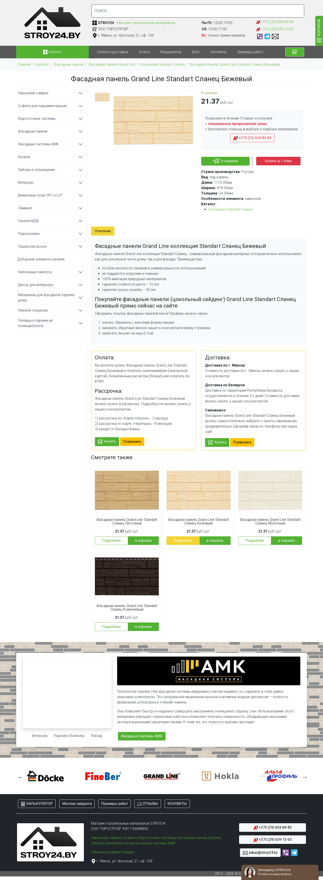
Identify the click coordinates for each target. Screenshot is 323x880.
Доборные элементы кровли (40, 259)
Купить (107, 442)
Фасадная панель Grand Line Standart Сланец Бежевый (235, 64)
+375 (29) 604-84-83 (275, 22)
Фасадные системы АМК (38, 144)
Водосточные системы (36, 118)
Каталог (42, 64)
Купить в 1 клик (278, 161)
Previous (19, 776)
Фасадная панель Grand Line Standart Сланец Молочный (270, 521)
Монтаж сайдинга (77, 803)
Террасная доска (32, 246)
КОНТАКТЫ (177, 803)
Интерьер (25, 182)
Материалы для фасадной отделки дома (46, 297)
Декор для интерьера (35, 285)
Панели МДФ (28, 221)
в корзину (143, 540)
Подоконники (28, 233)
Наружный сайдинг (33, 93)
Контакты (219, 52)
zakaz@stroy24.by (260, 852)
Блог (196, 52)
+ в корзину (225, 161)
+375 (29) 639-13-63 (275, 29)
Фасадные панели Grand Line (111, 64)
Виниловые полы (119, 843)
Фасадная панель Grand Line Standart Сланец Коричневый (126, 607)
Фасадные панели (68, 64)
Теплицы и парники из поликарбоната (35, 323)
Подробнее (111, 540)
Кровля (24, 157)
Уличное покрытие (33, 310)
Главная (24, 64)
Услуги (144, 52)
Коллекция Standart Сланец (162, 64)
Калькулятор (170, 52)
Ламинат (25, 208)
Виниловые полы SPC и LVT (40, 195)
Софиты (130, 838)
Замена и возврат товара (112, 852)
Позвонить (132, 441)
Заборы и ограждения (36, 170)
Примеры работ (250, 52)
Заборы (97, 843)
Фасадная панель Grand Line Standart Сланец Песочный (126, 521)
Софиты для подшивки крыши (42, 106)
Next (303, 776)
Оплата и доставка (112, 52)
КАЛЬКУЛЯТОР (37, 803)
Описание (103, 231)
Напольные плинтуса (35, 272)
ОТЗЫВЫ (147, 803)
